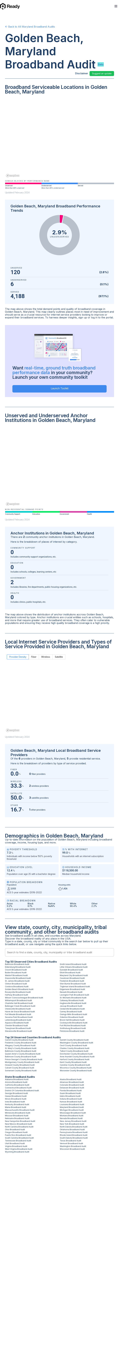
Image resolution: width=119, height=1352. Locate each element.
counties (55, 935)
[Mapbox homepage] (13, 175)
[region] (59, 138)
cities (40, 935)
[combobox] (59, 952)
